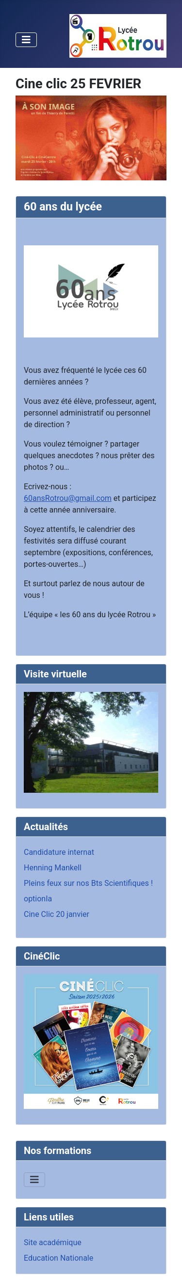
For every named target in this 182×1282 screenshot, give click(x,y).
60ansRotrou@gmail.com (68, 498)
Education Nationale (58, 1258)
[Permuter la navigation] (26, 39)
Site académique (53, 1242)
